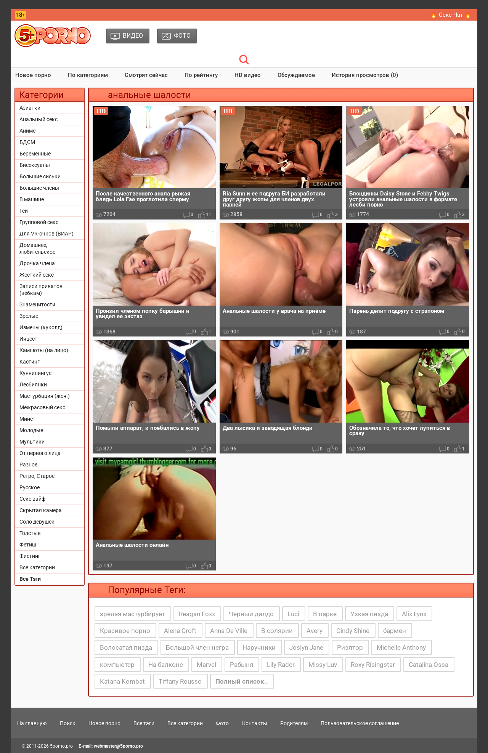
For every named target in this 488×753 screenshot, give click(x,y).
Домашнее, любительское (37, 248)
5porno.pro (61, 746)
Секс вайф (32, 499)
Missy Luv (322, 664)
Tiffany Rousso (180, 681)
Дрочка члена (37, 263)
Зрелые (28, 316)
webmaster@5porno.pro (118, 746)
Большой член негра (197, 647)
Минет (27, 419)
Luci (293, 614)
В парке (325, 614)
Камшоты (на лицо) (43, 350)
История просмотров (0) (365, 75)
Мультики (32, 442)
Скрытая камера (40, 510)
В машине (31, 199)
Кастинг (29, 362)
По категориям (88, 75)
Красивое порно (125, 630)
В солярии (277, 630)
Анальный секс (38, 119)
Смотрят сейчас (146, 75)
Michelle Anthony (401, 647)
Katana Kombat (122, 681)
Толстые (29, 533)
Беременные (35, 154)
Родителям (294, 723)
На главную (32, 723)
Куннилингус (35, 373)
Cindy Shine (352, 630)
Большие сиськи (40, 176)
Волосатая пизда (126, 647)
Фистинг (29, 556)
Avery (315, 630)
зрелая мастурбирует (132, 614)
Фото (222, 723)
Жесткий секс (36, 275)
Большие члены (39, 188)
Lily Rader (281, 664)
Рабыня (241, 664)
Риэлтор (350, 647)
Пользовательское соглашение (360, 723)
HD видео (247, 75)
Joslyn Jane (306, 647)
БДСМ (27, 142)
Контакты (254, 723)
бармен (394, 630)
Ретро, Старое (37, 476)
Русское (29, 487)
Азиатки (29, 108)
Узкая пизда (369, 614)
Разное (28, 464)
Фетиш (27, 545)
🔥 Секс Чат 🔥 (451, 14)
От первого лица (40, 453)
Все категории (37, 567)
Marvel (206, 664)
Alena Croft (180, 630)
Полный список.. (241, 681)
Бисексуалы (34, 165)
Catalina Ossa (428, 664)
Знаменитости (37, 304)
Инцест (28, 339)
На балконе (165, 664)
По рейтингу (201, 75)
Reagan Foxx (197, 614)
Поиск (67, 723)
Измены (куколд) (41, 327)
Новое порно (33, 75)
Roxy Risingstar (373, 664)
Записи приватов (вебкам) (41, 289)
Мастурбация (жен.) (44, 396)
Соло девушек (37, 522)
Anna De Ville (228, 630)
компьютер (117, 664)
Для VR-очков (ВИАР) (46, 234)
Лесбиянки (33, 384)
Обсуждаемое (296, 75)
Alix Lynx (414, 614)
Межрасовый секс (42, 407)
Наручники (259, 647)
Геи (23, 211)
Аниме (27, 131)
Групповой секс (38, 222)
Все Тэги (30, 579)
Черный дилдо (251, 614)
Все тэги (143, 723)
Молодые (31, 430)
